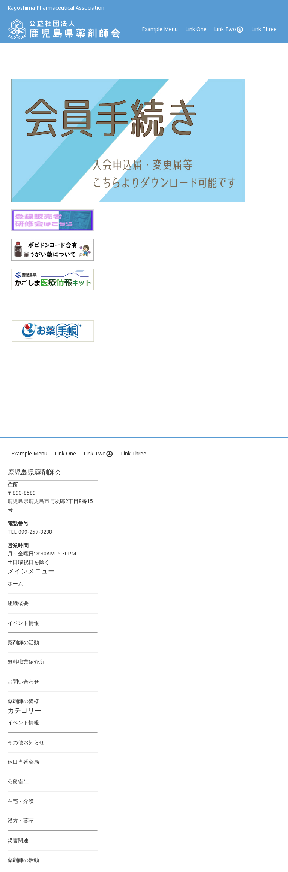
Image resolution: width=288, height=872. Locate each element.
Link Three (264, 29)
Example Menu (160, 29)
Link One (196, 29)
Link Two (229, 29)
